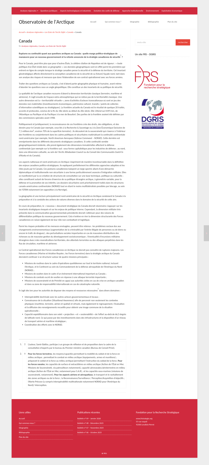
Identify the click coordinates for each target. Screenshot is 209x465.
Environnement (152, 11)
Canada (70, 32)
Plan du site (172, 22)
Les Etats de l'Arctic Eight (55, 32)
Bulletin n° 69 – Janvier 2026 (89, 418)
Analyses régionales (28, 11)
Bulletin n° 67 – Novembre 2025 (90, 428)
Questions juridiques (48, 11)
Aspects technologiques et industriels (75, 11)
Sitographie (134, 22)
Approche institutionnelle (132, 11)
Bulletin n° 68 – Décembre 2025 (90, 423)
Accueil (93, 22)
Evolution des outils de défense (106, 11)
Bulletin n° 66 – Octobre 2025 (89, 432)
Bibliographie (153, 22)
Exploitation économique (172, 11)
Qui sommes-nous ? (113, 22)
